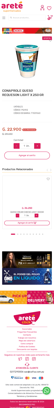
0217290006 (17, 371)
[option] (27, 61)
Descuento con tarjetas (27, 349)
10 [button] (42, 234)
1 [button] (13, 234)
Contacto (27, 335)
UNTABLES (18, 107)
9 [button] (39, 234)
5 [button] (27, 234)
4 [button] (24, 234)
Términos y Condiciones (27, 396)
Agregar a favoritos (27, 38)
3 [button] (20, 234)
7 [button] (33, 234)
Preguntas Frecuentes (27, 332)
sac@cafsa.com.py (34, 371)
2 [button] (17, 234)
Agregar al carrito (27, 155)
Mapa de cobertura (27, 341)
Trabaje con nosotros (27, 338)
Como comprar (27, 344)
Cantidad (18, 140)
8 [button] (36, 234)
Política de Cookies (27, 347)
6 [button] (30, 234)
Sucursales (27, 329)
